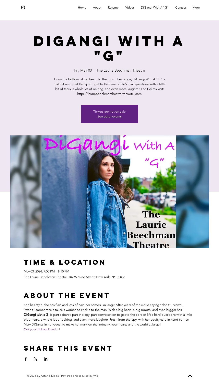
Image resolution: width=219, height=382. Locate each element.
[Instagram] (23, 7)
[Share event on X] (36, 359)
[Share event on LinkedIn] (46, 359)
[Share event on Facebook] (26, 359)
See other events (109, 116)
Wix (95, 375)
